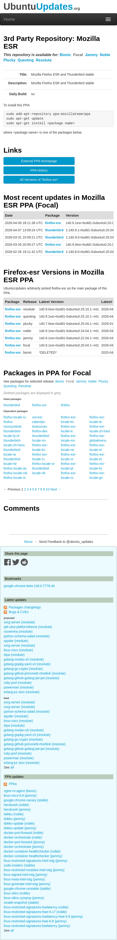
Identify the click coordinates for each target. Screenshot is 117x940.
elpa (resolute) (14, 655)
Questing (25, 60)
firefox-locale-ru (14, 417)
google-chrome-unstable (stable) (27, 888)
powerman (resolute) (19, 687)
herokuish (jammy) (17, 809)
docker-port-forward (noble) (23, 833)
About (28, 542)
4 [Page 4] (30, 489)
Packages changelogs (25, 607)
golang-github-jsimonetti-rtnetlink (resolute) (34, 673)
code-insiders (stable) (19, 865)
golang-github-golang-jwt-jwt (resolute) (31, 678)
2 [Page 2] (25, 489)
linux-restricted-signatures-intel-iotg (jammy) (35, 861)
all (12, 767)
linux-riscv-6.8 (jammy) (20, 795)
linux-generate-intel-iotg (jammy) (27, 884)
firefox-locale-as (15, 468)
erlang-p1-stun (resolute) (21, 692)
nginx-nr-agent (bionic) (20, 791)
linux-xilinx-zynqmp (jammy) (24, 898)
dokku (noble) (14, 814)
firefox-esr (53, 223)
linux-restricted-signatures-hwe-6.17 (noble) (35, 912)
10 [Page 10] (47, 489)
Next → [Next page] (55, 489)
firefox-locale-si (14, 478)
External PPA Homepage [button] (39, 161)
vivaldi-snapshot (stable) (21, 902)
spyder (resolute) (16, 641)
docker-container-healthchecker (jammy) (33, 856)
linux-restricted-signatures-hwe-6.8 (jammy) (35, 921)
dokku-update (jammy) (20, 828)
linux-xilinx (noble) (17, 893)
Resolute (44, 60)
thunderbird (54, 230)
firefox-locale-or (43, 464)
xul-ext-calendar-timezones (39, 421)
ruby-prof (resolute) (17, 683)
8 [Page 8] (41, 489)
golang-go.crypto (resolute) (23, 669)
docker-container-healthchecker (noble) (32, 851)
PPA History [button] (39, 170)
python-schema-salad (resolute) (27, 636)
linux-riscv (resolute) (18, 650)
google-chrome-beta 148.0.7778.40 (29, 586)
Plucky (9, 60)
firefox (65, 405)
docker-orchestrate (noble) (23, 837)
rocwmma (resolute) (18, 631)
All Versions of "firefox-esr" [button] (39, 179)
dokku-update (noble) (19, 823)
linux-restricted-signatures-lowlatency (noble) (36, 907)
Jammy (91, 55)
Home (9, 19)
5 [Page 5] (33, 489)
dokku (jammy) (14, 819)
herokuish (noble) (16, 805)
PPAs (13, 784)
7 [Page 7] (38, 489)
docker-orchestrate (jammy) (24, 847)
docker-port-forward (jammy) (24, 842)
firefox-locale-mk (15, 473)
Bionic (65, 55)
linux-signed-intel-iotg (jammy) (25, 874)
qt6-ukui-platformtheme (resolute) (28, 627)
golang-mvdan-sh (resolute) (24, 659)
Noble (105, 55)
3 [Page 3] (28, 489)
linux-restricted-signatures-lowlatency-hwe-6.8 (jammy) (43, 916)
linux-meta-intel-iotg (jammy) (24, 879)
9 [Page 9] (44, 489)
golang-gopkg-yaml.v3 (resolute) (27, 664)
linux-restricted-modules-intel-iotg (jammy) (34, 870)
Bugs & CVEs (19, 612)
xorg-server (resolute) (19, 622)
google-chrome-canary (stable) (26, 800)
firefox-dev (39, 431)
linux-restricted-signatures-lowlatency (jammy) (37, 926)
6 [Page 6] (36, 489)
